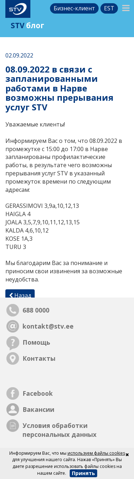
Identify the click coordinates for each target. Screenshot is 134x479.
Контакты (39, 358)
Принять (83, 473)
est (109, 8)
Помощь (36, 342)
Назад (20, 295)
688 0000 (36, 310)
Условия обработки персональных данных (59, 430)
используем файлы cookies (96, 453)
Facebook (38, 393)
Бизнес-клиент (74, 8)
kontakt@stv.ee (48, 326)
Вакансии (38, 409)
